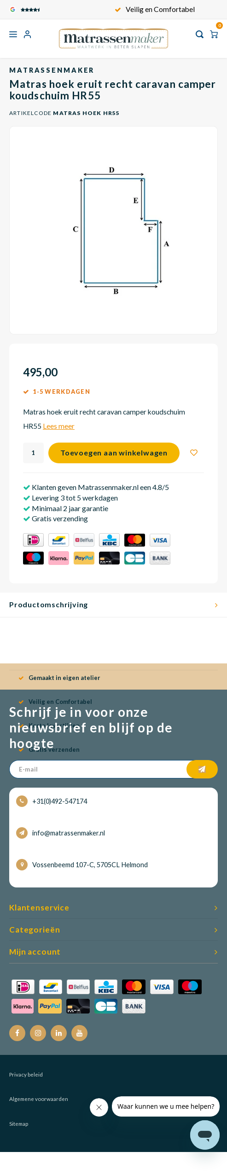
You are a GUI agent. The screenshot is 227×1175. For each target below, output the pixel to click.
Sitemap (18, 1124)
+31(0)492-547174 (51, 801)
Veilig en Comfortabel (155, 9)
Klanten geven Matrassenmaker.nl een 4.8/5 (99, 487)
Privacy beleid (26, 1074)
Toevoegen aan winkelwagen (114, 452)
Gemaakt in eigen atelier (59, 677)
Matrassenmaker (51, 70)
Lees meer (59, 426)
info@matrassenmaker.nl (60, 833)
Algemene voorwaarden (38, 1099)
